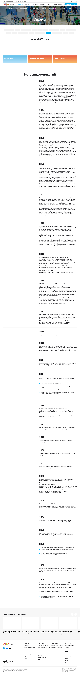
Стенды (39, 651)
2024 (12, 29)
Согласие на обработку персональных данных (68, 671)
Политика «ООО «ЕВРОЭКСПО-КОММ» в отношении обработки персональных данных (69, 669)
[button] (72, 614)
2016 (57, 29)
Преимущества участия (43, 645)
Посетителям (35, 4)
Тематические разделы (34, 8)
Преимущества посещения (57, 645)
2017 (51, 29)
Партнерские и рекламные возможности (43, 655)
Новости (67, 653)
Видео (66, 660)
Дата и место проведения (21, 8)
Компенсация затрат (42, 649)
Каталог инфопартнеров (55, 8)
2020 (34, 29)
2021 (29, 29)
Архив (63, 8)
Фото (66, 658)
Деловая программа (69, 645)
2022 (23, 29)
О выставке (21, 4)
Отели (39, 659)
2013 (74, 29)
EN (76, 1)
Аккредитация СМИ (69, 656)
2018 (46, 29)
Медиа (48, 4)
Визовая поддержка (42, 657)
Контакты (68, 8)
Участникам (28, 4)
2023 (17, 29)
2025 (6, 29)
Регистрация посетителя (56, 647)
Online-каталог (44, 8)
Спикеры (67, 647)
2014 (68, 29)
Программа (43, 4)
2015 (63, 29)
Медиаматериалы (69, 662)
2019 (40, 29)
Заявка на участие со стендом (44, 647)
